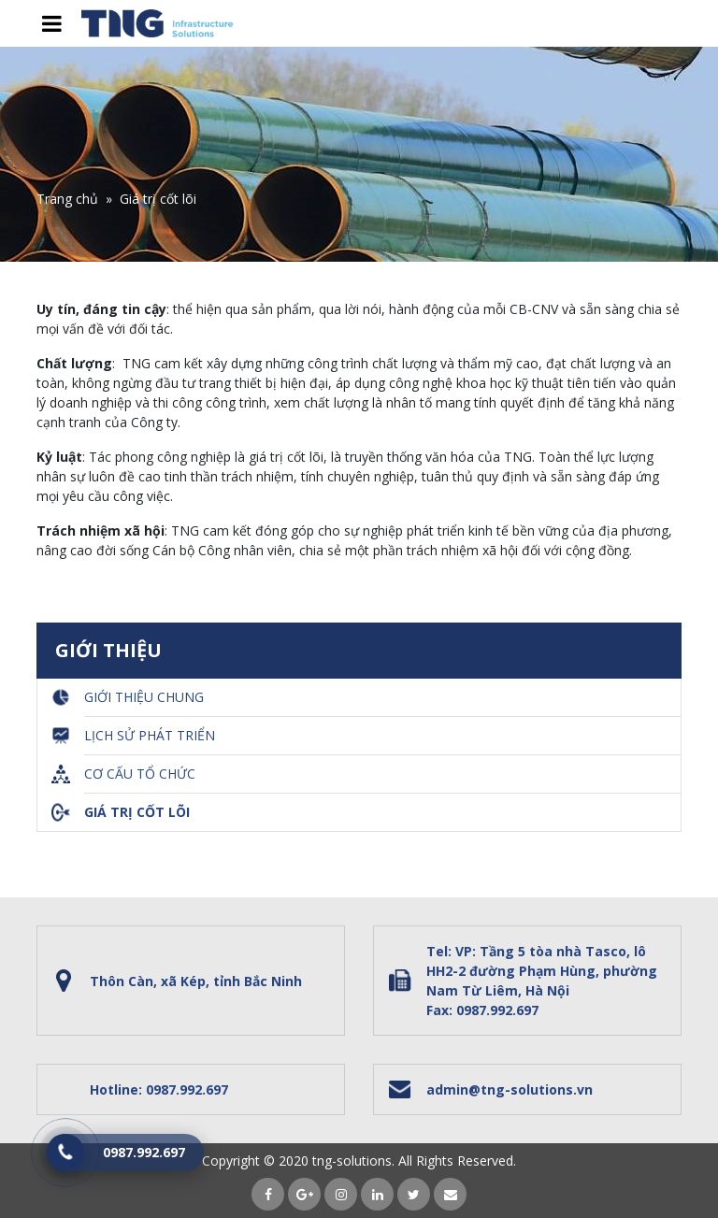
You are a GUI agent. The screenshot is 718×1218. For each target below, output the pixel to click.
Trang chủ (67, 199)
